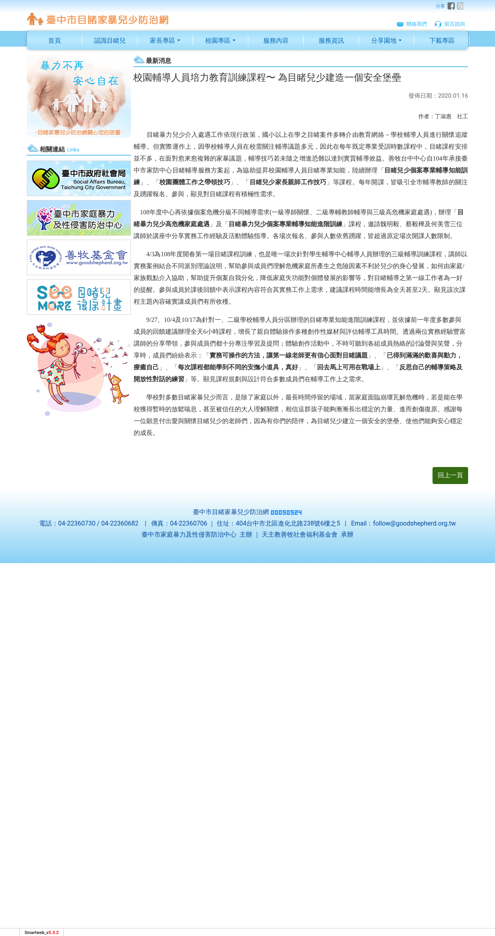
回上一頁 (450, 475)
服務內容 (276, 40)
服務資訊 (331, 40)
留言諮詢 (450, 23)
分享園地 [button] (384, 40)
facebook (450, 6)
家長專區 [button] (162, 40)
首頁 (54, 40)
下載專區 (442, 40)
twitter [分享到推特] (459, 6)
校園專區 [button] (217, 40)
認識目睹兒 (110, 40)
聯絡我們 (412, 23)
